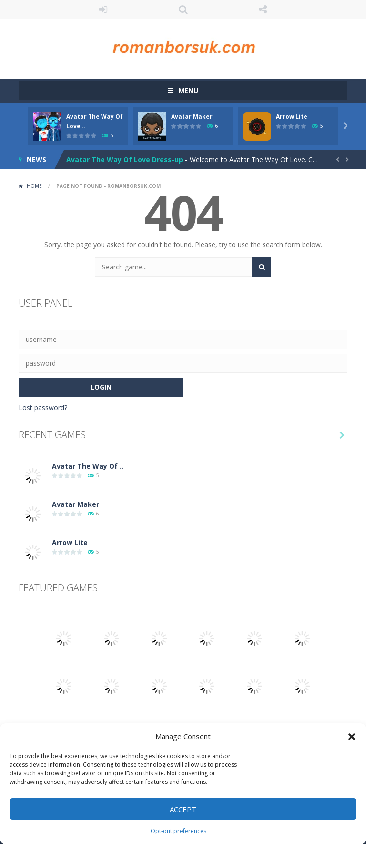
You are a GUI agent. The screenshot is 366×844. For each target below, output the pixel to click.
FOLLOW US (263, 9)
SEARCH (183, 9)
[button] (351, 736)
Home (34, 186)
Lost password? (43, 407)
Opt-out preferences (178, 831)
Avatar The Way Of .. (87, 466)
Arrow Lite (291, 117)
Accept (183, 809)
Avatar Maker (192, 117)
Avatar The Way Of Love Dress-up (124, 159)
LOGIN (103, 9)
